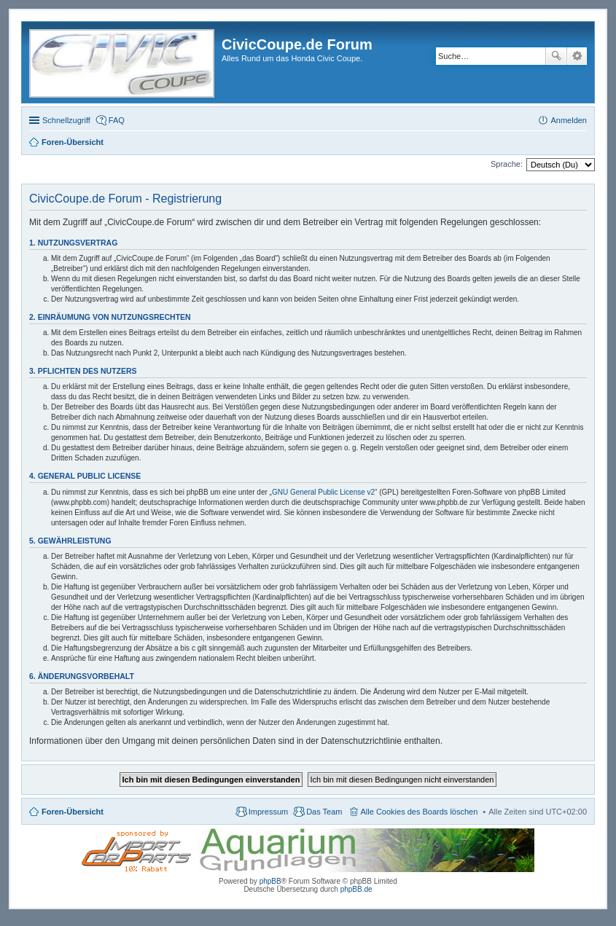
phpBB (270, 881)
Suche (556, 56)
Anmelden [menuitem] (568, 120)
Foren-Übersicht (73, 811)
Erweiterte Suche (577, 56)
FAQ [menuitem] (117, 120)
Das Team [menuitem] (324, 811)
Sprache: (507, 164)
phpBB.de (356, 889)
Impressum (268, 811)
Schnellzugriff (66, 120)
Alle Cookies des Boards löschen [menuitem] (419, 811)
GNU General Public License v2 (323, 492)
